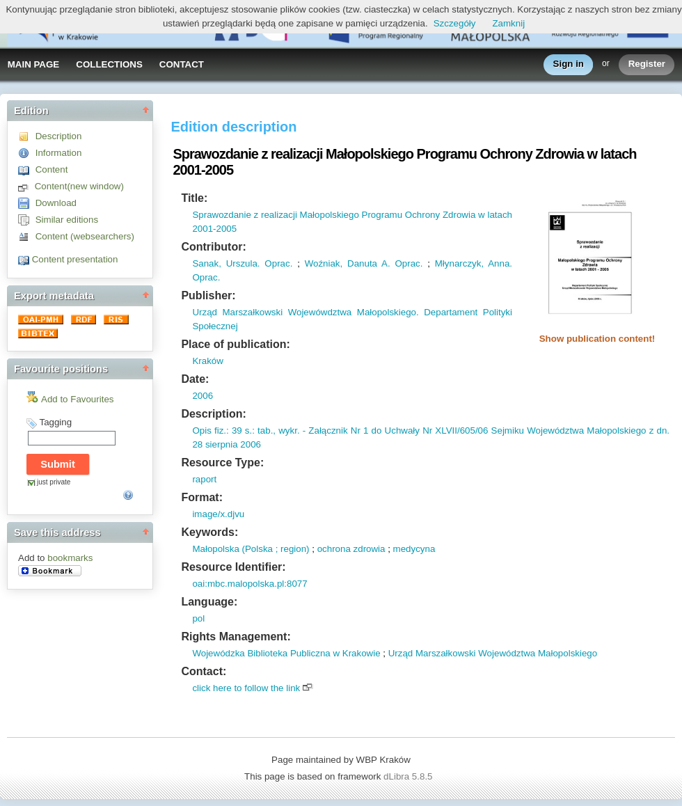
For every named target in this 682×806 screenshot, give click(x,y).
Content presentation (75, 259)
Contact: (203, 671)
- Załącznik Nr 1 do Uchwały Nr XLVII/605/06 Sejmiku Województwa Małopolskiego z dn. (484, 430)
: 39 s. (239, 430)
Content (51, 169)
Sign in (568, 64)
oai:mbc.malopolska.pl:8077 (249, 583)
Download (56, 203)
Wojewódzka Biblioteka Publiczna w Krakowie (286, 653)
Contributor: (213, 247)
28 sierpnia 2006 (226, 444)
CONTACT (181, 64)
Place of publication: (235, 344)
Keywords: (209, 532)
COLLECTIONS (109, 64)
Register (646, 64)
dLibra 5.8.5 (409, 776)
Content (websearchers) (84, 236)
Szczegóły (455, 23)
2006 (202, 395)
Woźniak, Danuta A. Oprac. (364, 263)
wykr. (288, 430)
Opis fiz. (209, 430)
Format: (202, 497)
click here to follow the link (246, 688)
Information (58, 153)
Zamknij (508, 23)
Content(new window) (79, 186)
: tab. (262, 430)
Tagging (55, 422)
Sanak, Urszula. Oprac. (242, 263)
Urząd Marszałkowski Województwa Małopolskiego (493, 653)
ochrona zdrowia (351, 549)
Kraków (207, 361)
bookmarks (70, 558)
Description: (213, 414)
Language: (209, 602)
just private (53, 482)
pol (198, 618)
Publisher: (208, 295)
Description (58, 136)
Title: (194, 198)
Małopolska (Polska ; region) (250, 549)
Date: (195, 379)
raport (204, 479)
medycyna (414, 549)
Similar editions (66, 219)
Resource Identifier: (233, 567)
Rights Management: (235, 636)
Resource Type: (222, 462)
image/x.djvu (218, 514)
